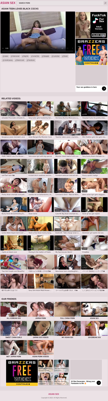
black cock (20, 60)
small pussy (9, 60)
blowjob (46, 56)
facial (66, 56)
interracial (16, 56)
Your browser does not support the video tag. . (37, 32)
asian (6, 56)
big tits (26, 56)
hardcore (32, 60)
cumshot (56, 56)
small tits (36, 56)
